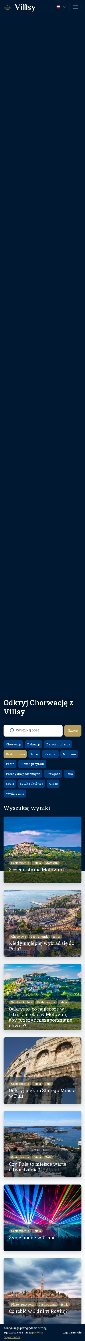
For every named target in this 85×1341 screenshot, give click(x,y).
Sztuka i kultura (31, 784)
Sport (9, 784)
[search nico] (36, 730)
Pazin (10, 764)
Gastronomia (15, 754)
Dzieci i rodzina (58, 744)
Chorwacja (13, 744)
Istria (34, 754)
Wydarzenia (14, 794)
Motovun (69, 754)
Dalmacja (33, 744)
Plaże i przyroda (32, 764)
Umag (53, 784)
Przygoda (53, 774)
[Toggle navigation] (75, 7)
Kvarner (50, 754)
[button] (62, 7)
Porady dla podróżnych (22, 774)
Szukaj (73, 731)
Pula (69, 774)
